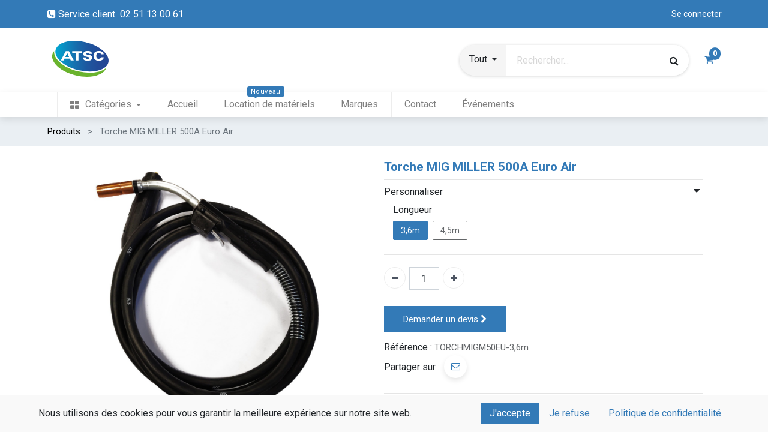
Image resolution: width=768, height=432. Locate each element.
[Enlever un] (395, 278)
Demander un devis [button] (445, 319)
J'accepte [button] (510, 413)
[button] (483, 60)
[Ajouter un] (453, 278)
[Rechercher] (674, 60)
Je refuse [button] (569, 413)
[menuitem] (106, 105)
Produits (63, 131)
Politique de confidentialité (664, 413)
